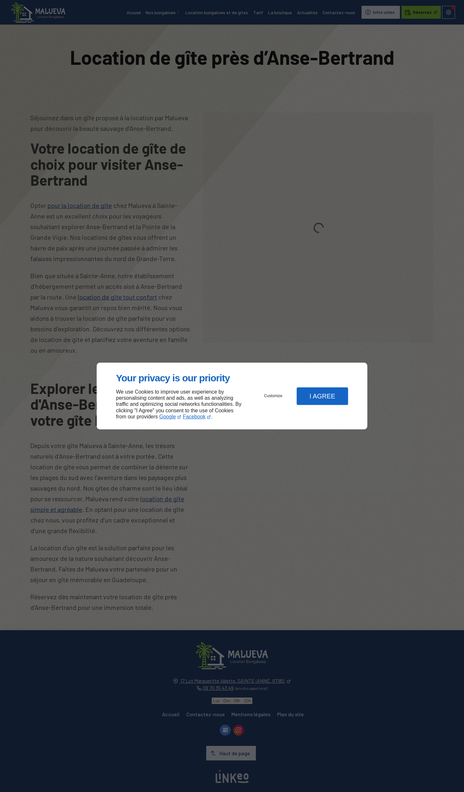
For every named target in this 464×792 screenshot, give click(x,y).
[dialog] (232, 396)
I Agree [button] (322, 396)
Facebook (194, 416)
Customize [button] (273, 396)
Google (167, 416)
